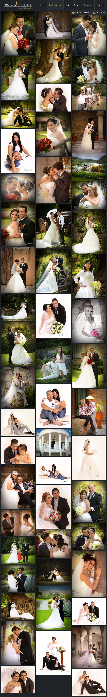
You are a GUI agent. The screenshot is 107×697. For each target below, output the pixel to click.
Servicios (88, 5)
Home (42, 5)
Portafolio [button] (55, 5)
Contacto (101, 5)
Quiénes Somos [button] (73, 5)
